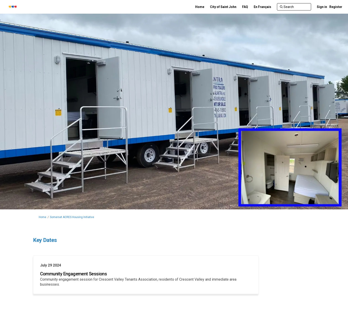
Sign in (322, 7)
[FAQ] (245, 7)
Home (42, 217)
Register (335, 7)
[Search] (294, 6)
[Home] (199, 7)
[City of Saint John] (223, 7)
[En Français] (262, 7)
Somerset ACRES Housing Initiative (72, 217)
